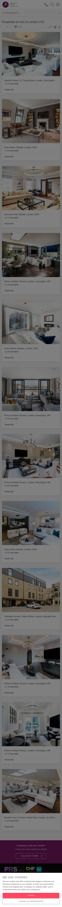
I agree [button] (31, 895)
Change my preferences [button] (31, 901)
